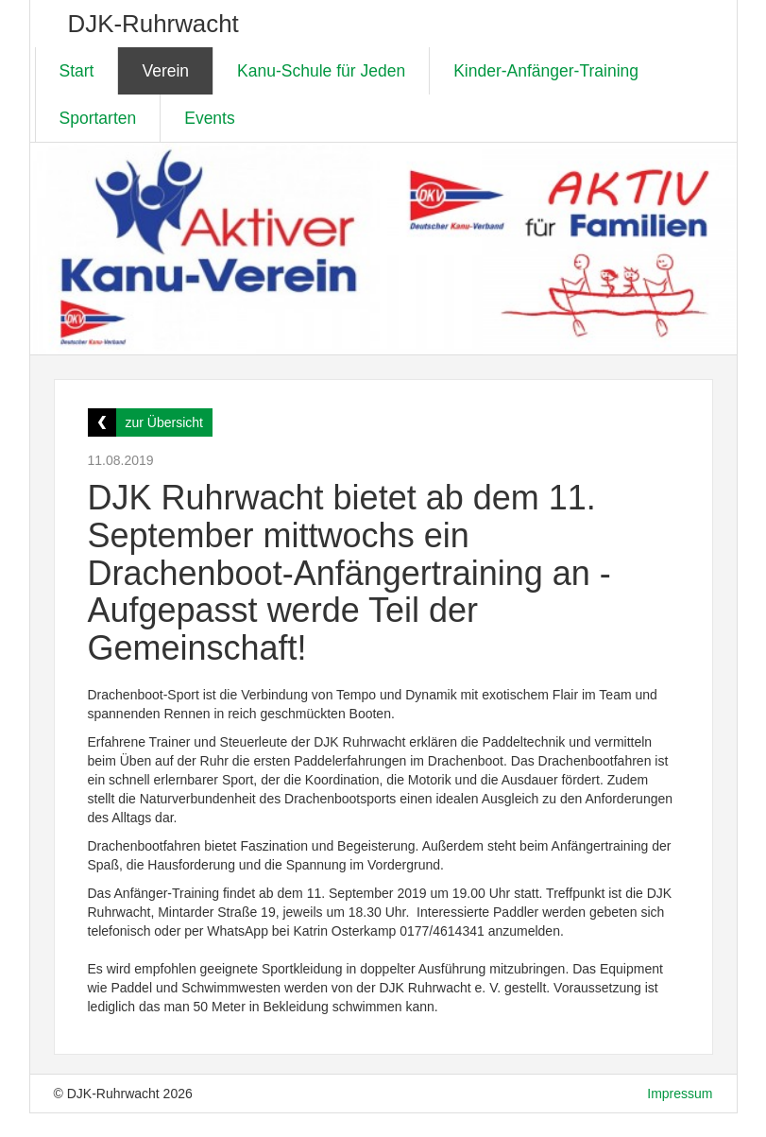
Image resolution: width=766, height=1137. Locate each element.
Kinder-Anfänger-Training (545, 70)
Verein (165, 70)
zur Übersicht (164, 422)
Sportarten (98, 118)
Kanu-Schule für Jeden (321, 70)
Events (209, 118)
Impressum (679, 1093)
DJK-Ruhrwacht (153, 23)
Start (77, 70)
